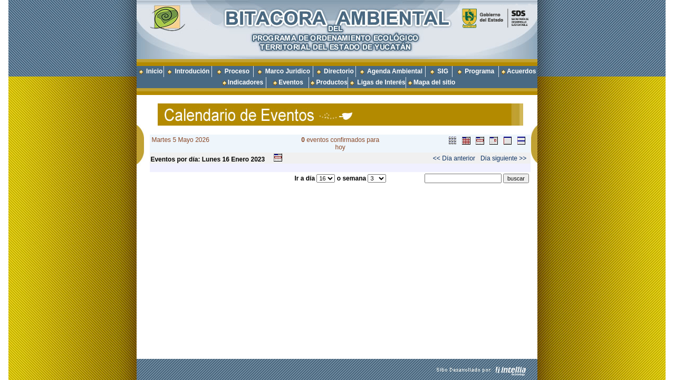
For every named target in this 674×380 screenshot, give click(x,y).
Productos (331, 82)
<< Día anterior (454, 158)
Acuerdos (521, 71)
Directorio (339, 71)
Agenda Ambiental (394, 71)
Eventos (290, 82)
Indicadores (245, 82)
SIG (442, 71)
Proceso (237, 71)
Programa (479, 71)
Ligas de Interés (381, 82)
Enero (240, 159)
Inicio (154, 71)
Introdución (192, 71)
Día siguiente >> (503, 158)
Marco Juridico (287, 71)
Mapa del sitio (431, 82)
